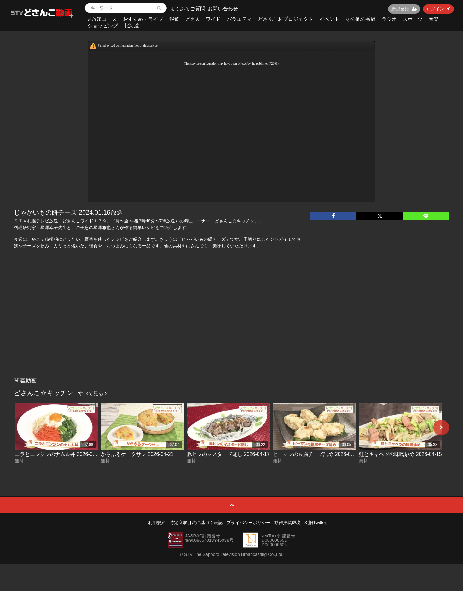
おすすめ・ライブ (143, 19)
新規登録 (404, 8)
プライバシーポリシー (248, 522)
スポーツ (412, 19)
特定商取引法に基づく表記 (196, 522)
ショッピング (103, 25)
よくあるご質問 (187, 8)
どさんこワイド (203, 19)
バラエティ (239, 19)
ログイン (438, 8)
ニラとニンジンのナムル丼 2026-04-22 (58, 454)
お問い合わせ (223, 8)
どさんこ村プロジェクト (285, 19)
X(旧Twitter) (316, 522)
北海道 (131, 25)
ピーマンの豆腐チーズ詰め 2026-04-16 (317, 454)
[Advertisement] (232, 327)
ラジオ (389, 19)
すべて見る (92, 393)
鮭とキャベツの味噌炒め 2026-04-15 (400, 454)
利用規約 (157, 522)
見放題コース (102, 19)
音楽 (434, 19)
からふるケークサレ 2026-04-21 (137, 454)
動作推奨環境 (287, 522)
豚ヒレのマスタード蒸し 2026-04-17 (228, 454)
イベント (329, 19)
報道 (174, 19)
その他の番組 (360, 19)
